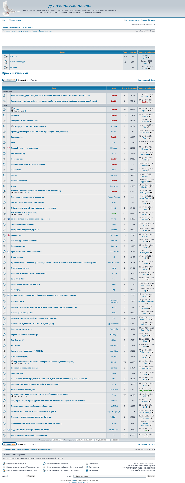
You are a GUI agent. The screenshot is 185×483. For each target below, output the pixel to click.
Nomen (145, 308)
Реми (145, 138)
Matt (113, 170)
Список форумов (9, 31)
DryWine (145, 263)
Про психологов (18, 246)
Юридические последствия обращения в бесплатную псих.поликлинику (43, 295)
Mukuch (114, 241)
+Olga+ (114, 340)
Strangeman (144, 418)
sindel (114, 213)
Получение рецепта (19, 268)
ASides (145, 69)
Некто (145, 247)
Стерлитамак (17, 257)
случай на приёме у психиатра (24, 335)
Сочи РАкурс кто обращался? (24, 241)
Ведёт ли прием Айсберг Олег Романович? (30, 430)
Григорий (113, 175)
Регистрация (15, 20)
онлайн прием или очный (22, 224)
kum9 (114, 313)
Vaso (145, 242)
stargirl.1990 (113, 430)
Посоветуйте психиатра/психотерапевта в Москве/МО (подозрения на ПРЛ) (44, 307)
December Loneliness (114, 301)
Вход (5, 20)
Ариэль (145, 111)
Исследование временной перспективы (29, 435)
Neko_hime (114, 351)
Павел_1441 (145, 253)
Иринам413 (145, 325)
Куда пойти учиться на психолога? (26, 252)
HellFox (114, 307)
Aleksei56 (113, 346)
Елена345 (114, 235)
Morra (114, 268)
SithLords (113, 417)
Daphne (114, 273)
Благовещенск (17, 301)
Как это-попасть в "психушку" (24, 212)
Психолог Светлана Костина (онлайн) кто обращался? (35, 384)
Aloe (113, 284)
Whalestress (145, 133)
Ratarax (114, 423)
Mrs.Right (144, 187)
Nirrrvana (113, 126)
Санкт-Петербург (17, 62)
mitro (145, 363)
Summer (114, 401)
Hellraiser (113, 148)
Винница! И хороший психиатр (25, 368)
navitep (114, 132)
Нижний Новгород (19, 181)
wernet (113, 219)
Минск (16, 109)
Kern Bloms (114, 186)
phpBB (74, 480)
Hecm (145, 209)
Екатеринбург (17, 137)
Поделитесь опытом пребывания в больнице (31, 406)
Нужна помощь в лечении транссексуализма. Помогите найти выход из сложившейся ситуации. (54, 262)
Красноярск (16, 235)
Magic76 (114, 356)
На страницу (142, 80)
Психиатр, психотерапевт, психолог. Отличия (31, 417)
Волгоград (15, 290)
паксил (145, 220)
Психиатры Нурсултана (21, 329)
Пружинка (145, 182)
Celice (114, 373)
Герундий (113, 335)
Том (144, 127)
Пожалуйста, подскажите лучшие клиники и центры (34, 411)
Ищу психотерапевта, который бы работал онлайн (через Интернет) (43, 362)
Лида (114, 395)
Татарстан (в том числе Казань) (25, 121)
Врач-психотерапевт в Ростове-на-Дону (28, 273)
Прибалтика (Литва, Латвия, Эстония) (28, 164)
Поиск (151, 20)
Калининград (17, 373)
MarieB (113, 362)
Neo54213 (114, 406)
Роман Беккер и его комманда (24, 148)
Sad (144, 144)
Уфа (13, 143)
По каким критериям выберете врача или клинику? (34, 318)
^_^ (114, 295)
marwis (145, 165)
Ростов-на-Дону (18, 153)
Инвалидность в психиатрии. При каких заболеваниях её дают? (39, 394)
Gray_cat (114, 246)
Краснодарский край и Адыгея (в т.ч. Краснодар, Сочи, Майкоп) (39, 132)
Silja (145, 396)
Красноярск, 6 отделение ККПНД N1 (27, 351)
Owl (113, 379)
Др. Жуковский (113, 324)
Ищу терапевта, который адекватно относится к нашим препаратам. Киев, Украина (48, 401)
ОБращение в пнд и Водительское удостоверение (33, 208)
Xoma (145, 63)
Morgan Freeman (114, 197)
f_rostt (145, 58)
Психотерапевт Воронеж (22, 313)
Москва (13, 56)
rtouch (145, 407)
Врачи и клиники (45, 31)
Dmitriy (114, 96)
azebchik (145, 116)
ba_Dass (145, 336)
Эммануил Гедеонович (145, 424)
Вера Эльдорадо (113, 412)
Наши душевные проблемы (27, 31)
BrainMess (114, 390)
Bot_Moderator (145, 391)
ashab (114, 224)
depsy (145, 380)
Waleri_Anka (145, 193)
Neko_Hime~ (145, 352)
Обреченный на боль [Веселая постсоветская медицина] (36, 423)
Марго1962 (145, 96)
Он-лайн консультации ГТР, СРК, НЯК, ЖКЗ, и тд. (32, 324)
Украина (13, 67)
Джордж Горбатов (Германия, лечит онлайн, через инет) (36, 191)
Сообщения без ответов (11, 28)
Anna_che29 (145, 319)
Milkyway (145, 214)
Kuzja (145, 225)
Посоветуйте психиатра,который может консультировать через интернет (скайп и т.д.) (49, 379)
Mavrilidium (145, 122)
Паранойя (114, 329)
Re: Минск (15, 345)
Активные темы (27, 28)
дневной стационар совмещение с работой (30, 219)
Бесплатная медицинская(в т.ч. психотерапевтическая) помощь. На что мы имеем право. (51, 95)
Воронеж (15, 115)
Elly (113, 318)
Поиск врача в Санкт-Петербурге (25, 284)
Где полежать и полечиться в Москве (27, 202)
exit (114, 143)
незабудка (145, 154)
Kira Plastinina (114, 252)
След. (153, 80)
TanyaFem (145, 285)
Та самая (145, 236)
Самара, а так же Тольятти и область (29, 127)
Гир (113, 290)
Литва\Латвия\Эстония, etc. (23, 390)
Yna (113, 279)
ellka (114, 153)
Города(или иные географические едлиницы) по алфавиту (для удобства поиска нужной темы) (54, 101)
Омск (13, 186)
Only (145, 346)
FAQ (144, 20)
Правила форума (131, 20)
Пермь (14, 175)
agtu (145, 160)
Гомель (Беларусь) (19, 356)
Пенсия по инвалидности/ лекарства (27, 197)
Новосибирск (17, 159)
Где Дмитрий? (17, 340)
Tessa (145, 431)
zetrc (114, 203)
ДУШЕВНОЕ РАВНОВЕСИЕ (70, 6)
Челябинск (16, 170)
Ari (114, 435)
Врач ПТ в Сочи (18, 279)
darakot (114, 368)
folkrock (114, 230)
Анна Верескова (114, 263)
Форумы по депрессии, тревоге (25, 230)
